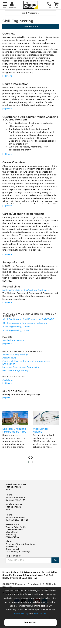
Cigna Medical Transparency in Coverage (18, 550)
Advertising (11, 534)
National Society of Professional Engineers (25, 290)
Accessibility (11, 546)
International (11, 532)
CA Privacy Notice (30, 572)
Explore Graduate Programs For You (14, 430)
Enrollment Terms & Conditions (20, 544)
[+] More (7, 76)
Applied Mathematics (14, 340)
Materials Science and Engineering (21, 367)
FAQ (8, 489)
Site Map (32, 578)
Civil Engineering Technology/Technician (25, 323)
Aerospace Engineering (15, 354)
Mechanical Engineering (15, 370)
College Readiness (14, 529)
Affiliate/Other (12, 537)
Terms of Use (39, 613)
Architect (7, 380)
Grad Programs (30, 13)
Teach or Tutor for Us (16, 527)
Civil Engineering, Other (16, 330)
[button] (28, 462)
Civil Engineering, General (17, 326)
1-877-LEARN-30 (13, 487)
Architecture (9, 358)
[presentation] (29, 457)
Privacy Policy (21, 613)
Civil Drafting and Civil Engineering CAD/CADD (28, 319)
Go (55, 560)
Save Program (30, 26)
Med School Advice (41, 430)
